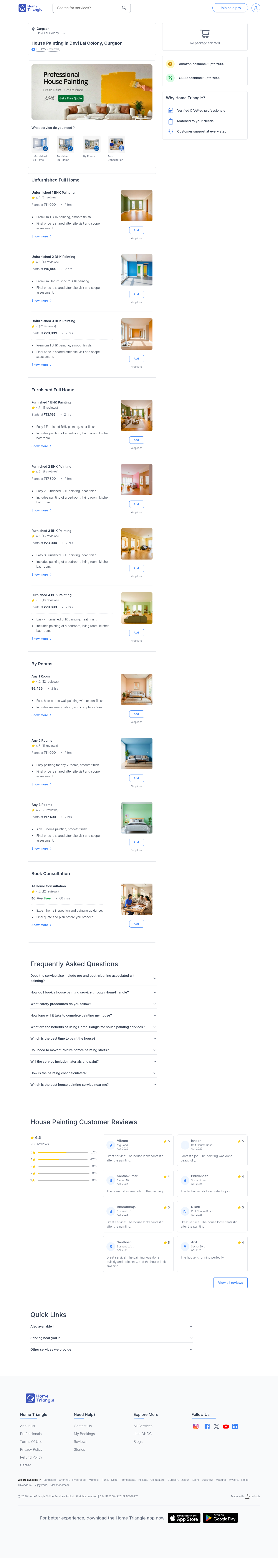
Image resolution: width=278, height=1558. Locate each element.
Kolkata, (144, 1479)
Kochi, (196, 1479)
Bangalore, (50, 1479)
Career (25, 1465)
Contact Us (83, 1426)
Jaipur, (185, 1479)
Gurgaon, (174, 1479)
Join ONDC (143, 1434)
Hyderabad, (79, 1479)
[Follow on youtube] (230, 1426)
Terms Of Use (31, 1441)
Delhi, (115, 1479)
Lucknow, (208, 1479)
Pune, (105, 1479)
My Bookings (84, 1434)
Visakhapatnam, (60, 1485)
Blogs (138, 1441)
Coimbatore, (158, 1479)
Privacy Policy (31, 1449)
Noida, (245, 1479)
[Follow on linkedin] (241, 1426)
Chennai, (65, 1479)
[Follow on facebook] (208, 1426)
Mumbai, (94, 1479)
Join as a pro (230, 8)
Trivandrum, (25, 1485)
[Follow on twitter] (219, 1426)
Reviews (80, 1441)
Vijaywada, (42, 1485)
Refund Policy (31, 1457)
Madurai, (221, 1479)
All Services (143, 1426)
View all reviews (230, 1283)
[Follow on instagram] (196, 1426)
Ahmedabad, (129, 1479)
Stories (79, 1449)
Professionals (30, 1434)
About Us (27, 1426)
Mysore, (234, 1479)
